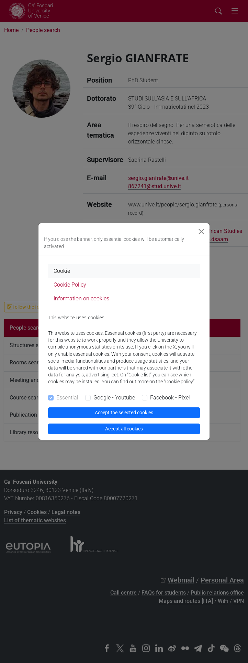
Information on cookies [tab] (81, 298)
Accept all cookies (124, 428)
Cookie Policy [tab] (70, 284)
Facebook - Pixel (170, 397)
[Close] (201, 231)
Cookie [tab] (62, 271)
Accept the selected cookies (124, 412)
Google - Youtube (114, 397)
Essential (67, 397)
